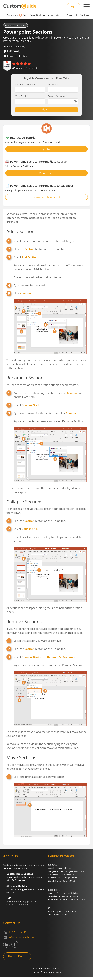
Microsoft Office (71, 893)
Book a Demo (17, 956)
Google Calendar (63, 868)
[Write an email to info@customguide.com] (46, 937)
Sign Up (46, 109)
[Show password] (75, 101)
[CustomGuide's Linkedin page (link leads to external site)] (6, 944)
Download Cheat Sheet (46, 197)
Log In (73, 6)
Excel (59, 893)
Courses (11, 15)
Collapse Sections (24, 501)
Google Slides (54, 881)
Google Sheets (70, 877)
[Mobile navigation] (86, 6)
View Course (46, 173)
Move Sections (21, 757)
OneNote (63, 896)
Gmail (51, 868)
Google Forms (54, 877)
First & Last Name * (25, 84)
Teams (64, 899)
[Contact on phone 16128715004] (46, 932)
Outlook (74, 896)
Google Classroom (73, 871)
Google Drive (68, 874)
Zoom (64, 914)
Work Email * (22, 96)
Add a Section (20, 231)
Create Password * (58, 96)
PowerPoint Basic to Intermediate (41, 15)
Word (83, 899)
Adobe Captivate (56, 911)
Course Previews (61, 856)
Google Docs (54, 874)
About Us (10, 856)
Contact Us (11, 923)
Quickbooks (53, 914)
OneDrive (52, 896)
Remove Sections (24, 621)
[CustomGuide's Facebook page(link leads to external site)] (14, 944)
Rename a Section (24, 378)
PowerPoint (53, 899)
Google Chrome (55, 871)
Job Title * (53, 84)
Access (51, 893)
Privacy (57, 972)
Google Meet (69, 881)
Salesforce (71, 911)
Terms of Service (41, 972)
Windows (74, 899)
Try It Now (46, 149)
